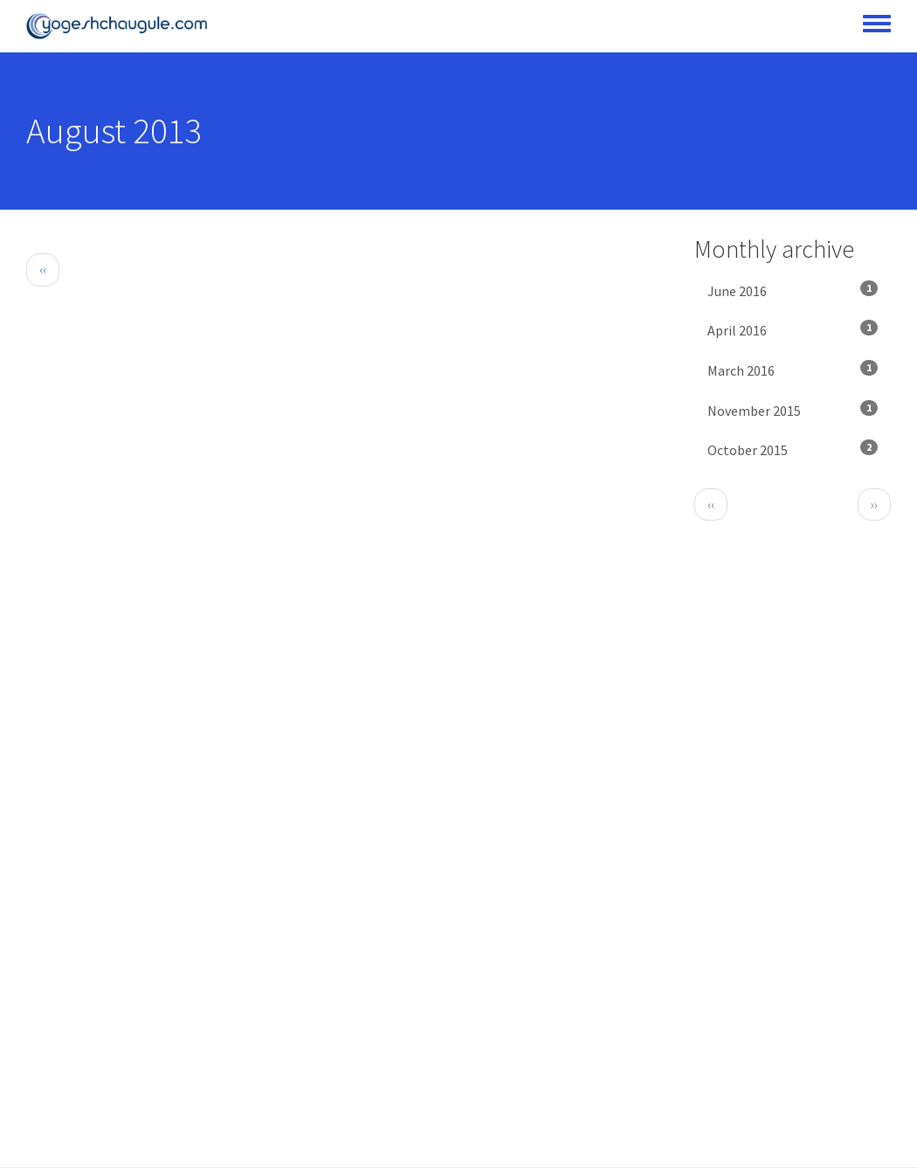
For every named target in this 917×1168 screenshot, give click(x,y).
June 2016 (792, 290)
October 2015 (792, 449)
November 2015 (792, 409)
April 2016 (792, 329)
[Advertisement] (347, 426)
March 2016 (792, 369)
